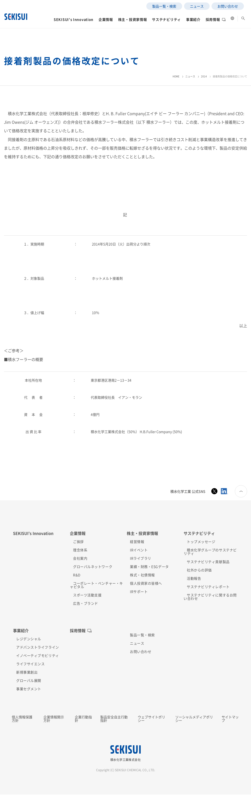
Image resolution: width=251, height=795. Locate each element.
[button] (57, 37)
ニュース (190, 76)
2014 (204, 76)
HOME (176, 76)
